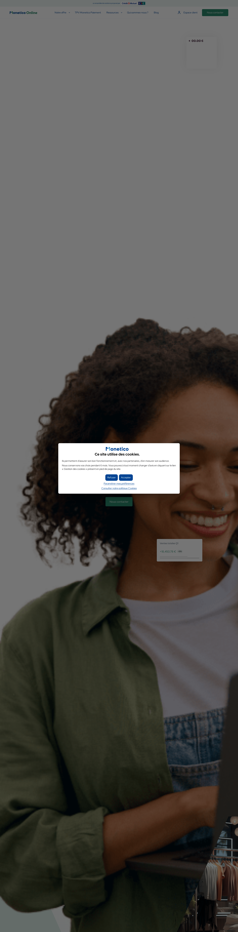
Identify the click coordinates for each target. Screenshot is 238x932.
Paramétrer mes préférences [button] (119, 483)
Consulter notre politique (119, 488)
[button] (126, 477)
